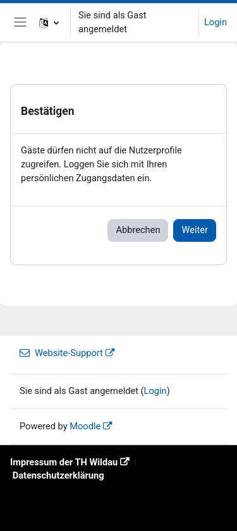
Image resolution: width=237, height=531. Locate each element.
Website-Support (61, 353)
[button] (49, 22)
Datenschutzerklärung (58, 475)
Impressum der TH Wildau (64, 462)
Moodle (85, 426)
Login (215, 22)
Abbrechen (138, 230)
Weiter (194, 230)
